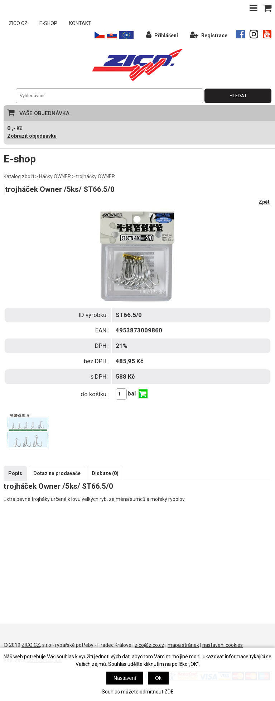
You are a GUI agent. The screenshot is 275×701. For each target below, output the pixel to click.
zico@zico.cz (149, 645)
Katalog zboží (19, 176)
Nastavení (125, 678)
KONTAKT (80, 23)
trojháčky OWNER (95, 176)
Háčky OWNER (55, 176)
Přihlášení (162, 34)
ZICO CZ (18, 23)
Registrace (208, 34)
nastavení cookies (222, 645)
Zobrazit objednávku (32, 136)
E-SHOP (48, 23)
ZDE (169, 692)
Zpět (264, 202)
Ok (158, 678)
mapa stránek (183, 645)
